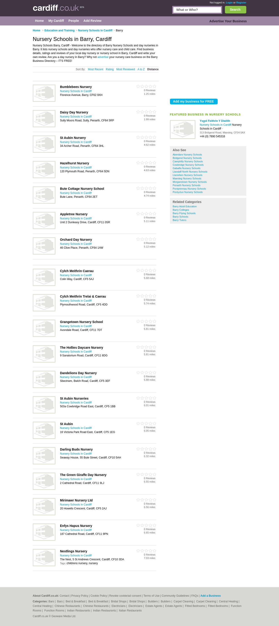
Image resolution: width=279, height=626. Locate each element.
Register (241, 2)
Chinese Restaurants (68, 606)
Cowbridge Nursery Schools (188, 164)
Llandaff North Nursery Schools (190, 171)
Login (229, 2)
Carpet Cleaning (184, 601)
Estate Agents (154, 606)
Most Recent (95, 69)
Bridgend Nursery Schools (187, 158)
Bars (51, 601)
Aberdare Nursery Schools (187, 154)
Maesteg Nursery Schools (187, 178)
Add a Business (210, 595)
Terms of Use (151, 595)
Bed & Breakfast (76, 601)
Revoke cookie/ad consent (125, 595)
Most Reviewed (125, 69)
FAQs (194, 595)
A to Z (140, 69)
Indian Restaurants (79, 610)
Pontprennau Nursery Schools (189, 188)
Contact (64, 595)
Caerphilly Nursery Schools (188, 161)
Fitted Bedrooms (195, 606)
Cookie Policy (98, 595)
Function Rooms (54, 610)
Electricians (119, 606)
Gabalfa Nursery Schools (186, 168)
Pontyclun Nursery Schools (188, 192)
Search (235, 9)
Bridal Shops (119, 601)
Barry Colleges (181, 209)
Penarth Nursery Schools (186, 185)
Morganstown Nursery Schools (190, 181)
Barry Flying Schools (184, 213)
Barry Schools (180, 216)
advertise (103, 57)
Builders (153, 601)
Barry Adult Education (185, 206)
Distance (153, 69)
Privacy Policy (79, 595)
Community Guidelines (175, 595)
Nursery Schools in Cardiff (216, 124)
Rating (110, 69)
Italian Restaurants (130, 610)
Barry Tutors (179, 220)
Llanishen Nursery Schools (187, 175)
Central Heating (229, 601)
